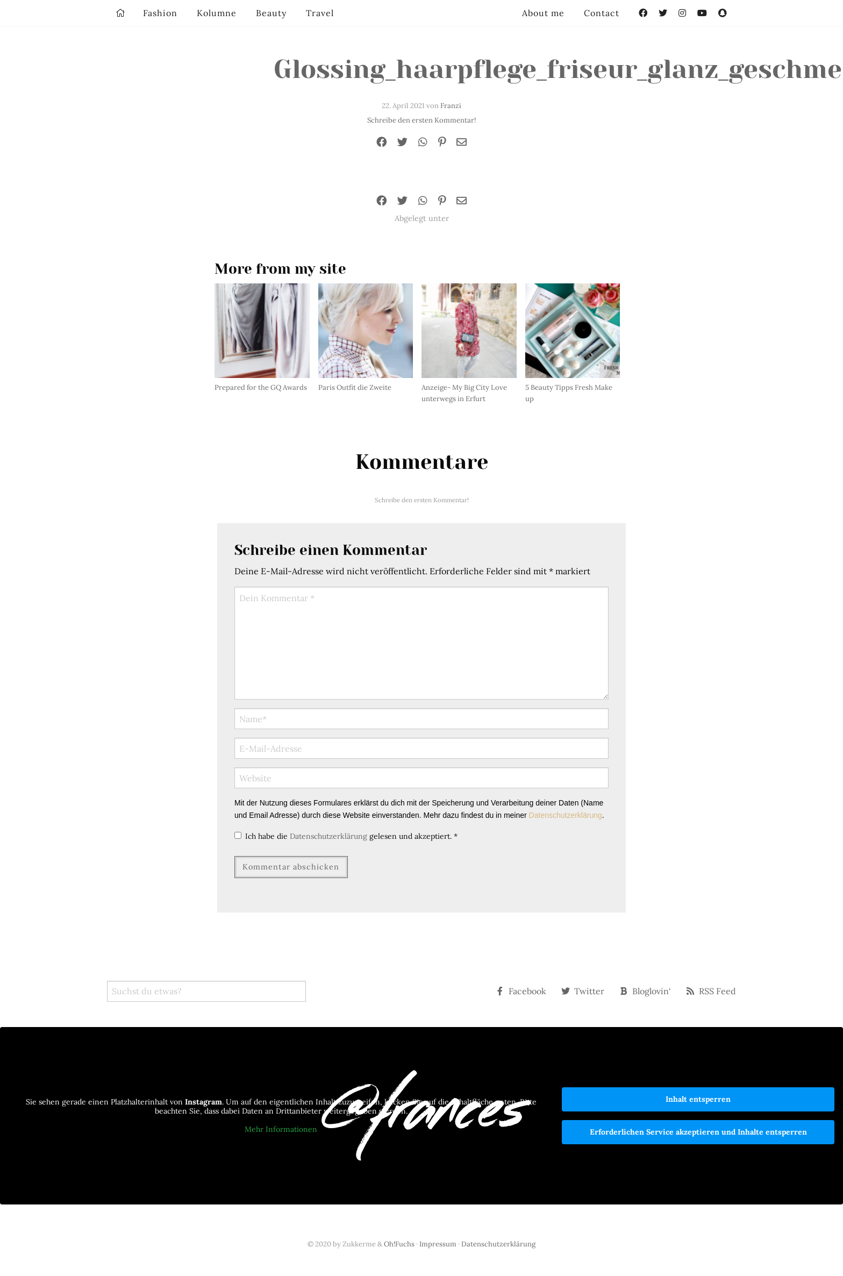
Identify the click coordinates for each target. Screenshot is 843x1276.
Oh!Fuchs (399, 1244)
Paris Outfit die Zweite (354, 387)
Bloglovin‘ (645, 991)
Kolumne (217, 13)
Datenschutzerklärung (565, 815)
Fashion (160, 13)
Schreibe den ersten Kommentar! (421, 120)
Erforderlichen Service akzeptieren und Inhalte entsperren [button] (698, 1132)
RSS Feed (711, 991)
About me (543, 13)
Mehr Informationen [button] (281, 1129)
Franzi (450, 105)
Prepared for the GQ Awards (261, 387)
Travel (320, 13)
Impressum (437, 1244)
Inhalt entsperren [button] (698, 1099)
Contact (601, 13)
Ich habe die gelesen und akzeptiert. (346, 836)
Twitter (582, 991)
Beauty (271, 13)
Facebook (521, 991)
